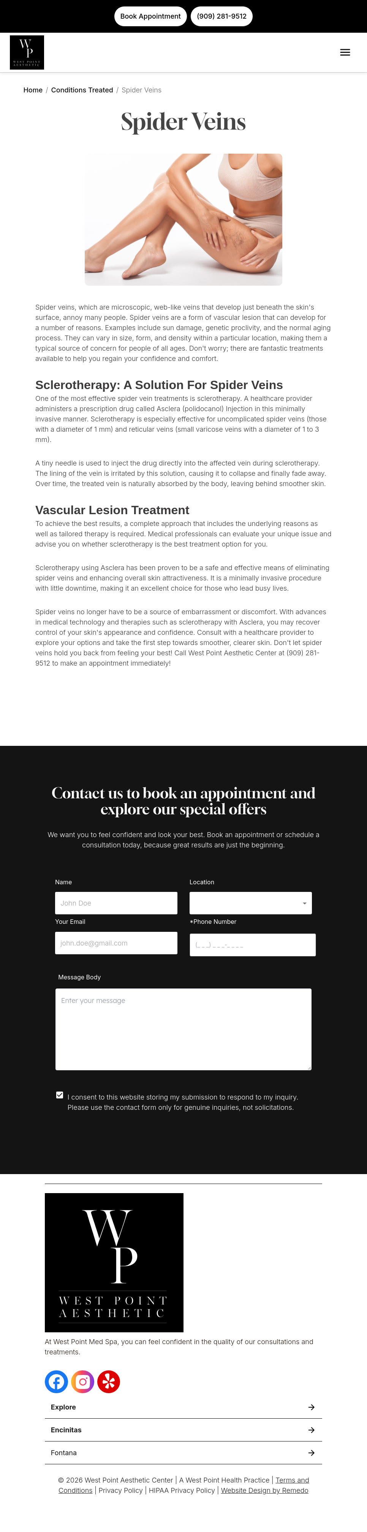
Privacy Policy (120, 1490)
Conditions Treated (82, 90)
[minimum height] (183, 1029)
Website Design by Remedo (264, 1490)
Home (33, 90)
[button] (251, 903)
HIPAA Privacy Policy (182, 1490)
